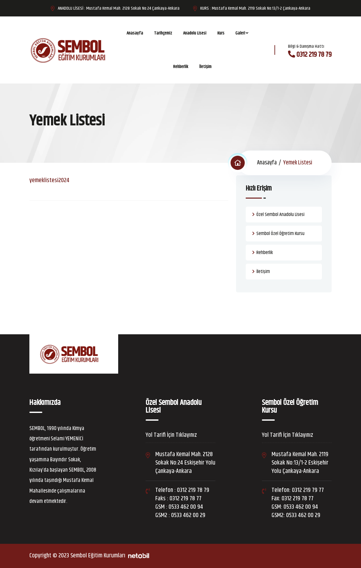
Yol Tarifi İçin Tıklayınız (171, 435)
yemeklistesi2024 (49, 180)
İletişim (205, 66)
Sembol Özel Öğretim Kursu (280, 233)
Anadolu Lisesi (194, 33)
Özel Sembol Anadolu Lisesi (280, 214)
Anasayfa (135, 33)
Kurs (220, 33)
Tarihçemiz (163, 33)
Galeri (240, 33)
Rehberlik (180, 66)
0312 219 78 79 (314, 54)
